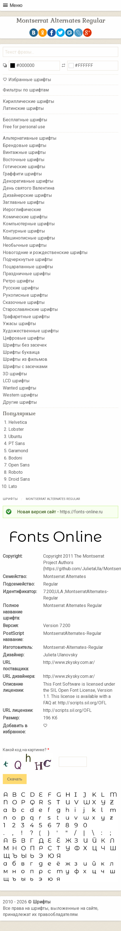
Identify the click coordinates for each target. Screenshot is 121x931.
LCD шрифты (16, 380)
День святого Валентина (28, 188)
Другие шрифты (20, 402)
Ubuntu (15, 436)
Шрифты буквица (21, 352)
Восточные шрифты (24, 159)
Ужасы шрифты (19, 323)
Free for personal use (24, 126)
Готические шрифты (24, 166)
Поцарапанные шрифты (28, 266)
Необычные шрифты (25, 245)
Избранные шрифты (29, 79)
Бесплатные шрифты (25, 119)
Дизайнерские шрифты (27, 195)
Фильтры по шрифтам (26, 90)
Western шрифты (20, 395)
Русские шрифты (21, 288)
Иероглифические (22, 209)
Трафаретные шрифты (26, 316)
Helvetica (17, 422)
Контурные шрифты (24, 230)
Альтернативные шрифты (30, 138)
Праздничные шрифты (27, 273)
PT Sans (16, 443)
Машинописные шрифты (29, 238)
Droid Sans (19, 479)
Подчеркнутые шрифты (28, 259)
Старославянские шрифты (30, 309)
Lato (12, 486)
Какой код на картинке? (26, 750)
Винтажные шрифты (24, 152)
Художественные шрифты (31, 330)
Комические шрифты (25, 216)
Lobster (16, 429)
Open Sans (19, 465)
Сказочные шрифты (24, 302)
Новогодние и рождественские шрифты (45, 252)
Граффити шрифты (22, 173)
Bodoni (15, 458)
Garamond (18, 450)
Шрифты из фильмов (25, 359)
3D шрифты (15, 373)
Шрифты (10, 499)
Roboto (15, 472)
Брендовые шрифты (24, 145)
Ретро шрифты (18, 281)
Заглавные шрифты (24, 202)
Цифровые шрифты (24, 337)
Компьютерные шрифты (29, 223)
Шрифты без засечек (25, 345)
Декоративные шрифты (28, 180)
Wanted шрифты (19, 388)
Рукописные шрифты (25, 295)
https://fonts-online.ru (81, 511)
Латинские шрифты (23, 108)
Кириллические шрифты (28, 101)
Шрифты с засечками (25, 366)
